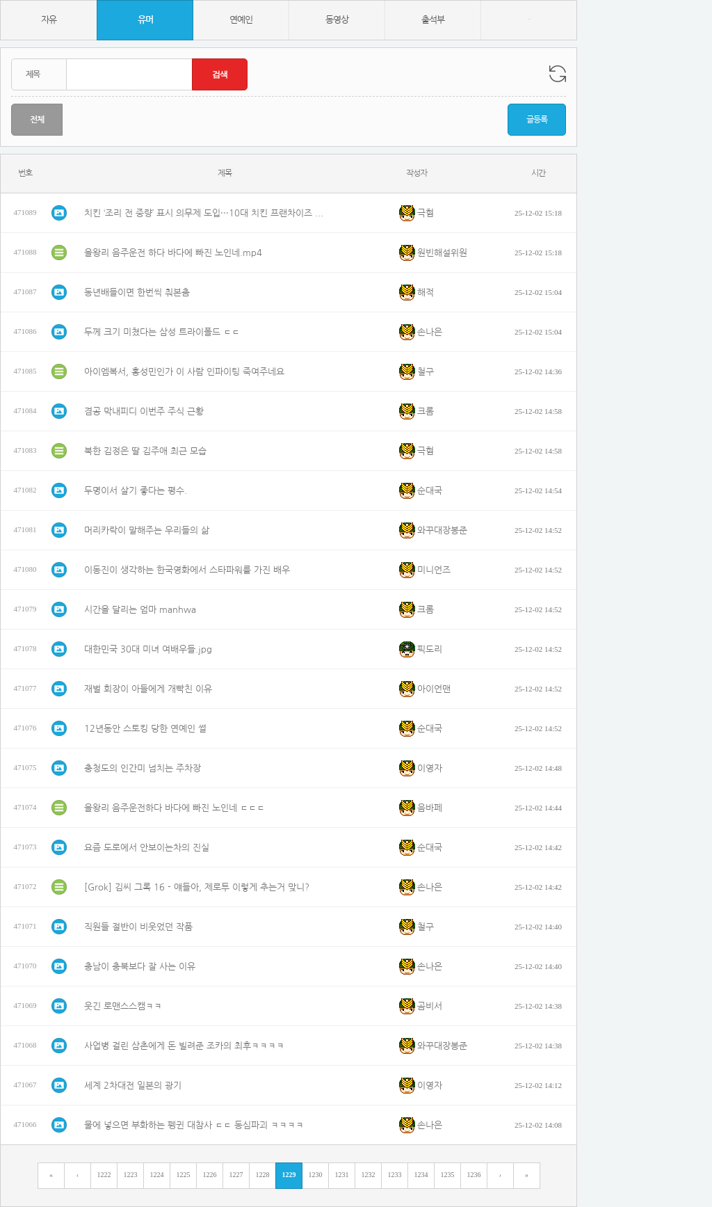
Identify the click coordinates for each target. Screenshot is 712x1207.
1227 (236, 1174)
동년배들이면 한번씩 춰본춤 (137, 292)
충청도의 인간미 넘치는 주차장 (142, 768)
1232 (368, 1174)
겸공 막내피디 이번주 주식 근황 (144, 411)
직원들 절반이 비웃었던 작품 (138, 927)
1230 (316, 1174)
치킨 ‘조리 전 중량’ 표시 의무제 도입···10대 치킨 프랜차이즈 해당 (205, 213)
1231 (342, 1174)
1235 (448, 1174)
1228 (263, 1174)
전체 (37, 119)
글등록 (536, 119)
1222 (104, 1174)
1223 (131, 1174)
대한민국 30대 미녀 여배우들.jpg (148, 649)
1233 (395, 1174)
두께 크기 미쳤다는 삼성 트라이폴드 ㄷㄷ (162, 332)
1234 (421, 1174)
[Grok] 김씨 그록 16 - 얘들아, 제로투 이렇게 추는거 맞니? (196, 887)
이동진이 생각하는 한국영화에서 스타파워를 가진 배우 (187, 570)
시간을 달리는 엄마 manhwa (140, 609)
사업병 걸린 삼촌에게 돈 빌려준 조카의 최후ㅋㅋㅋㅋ (184, 1045)
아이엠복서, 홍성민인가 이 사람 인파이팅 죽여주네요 (184, 371)
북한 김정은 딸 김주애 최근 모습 (145, 451)
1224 (157, 1174)
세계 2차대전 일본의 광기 (132, 1085)
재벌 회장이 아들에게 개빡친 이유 (148, 689)
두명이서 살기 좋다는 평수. (135, 490)
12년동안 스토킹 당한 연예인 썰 (145, 728)
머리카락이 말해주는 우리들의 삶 (146, 530)
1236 (474, 1174)
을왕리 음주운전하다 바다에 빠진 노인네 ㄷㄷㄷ (174, 808)
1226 (210, 1174)
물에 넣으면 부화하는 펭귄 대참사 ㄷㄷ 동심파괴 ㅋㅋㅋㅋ (194, 1125)
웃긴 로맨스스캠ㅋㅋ (123, 1006)
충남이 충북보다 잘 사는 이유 (139, 966)
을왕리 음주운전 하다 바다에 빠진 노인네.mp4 (173, 252)
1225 (184, 1174)
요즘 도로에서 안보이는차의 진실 (146, 847)
